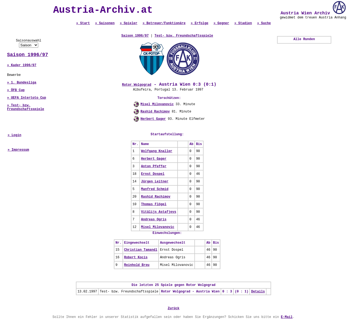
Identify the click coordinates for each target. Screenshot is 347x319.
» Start (83, 23)
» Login (14, 135)
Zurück (173, 308)
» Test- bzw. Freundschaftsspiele (25, 107)
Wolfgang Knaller (156, 151)
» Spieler (128, 23)
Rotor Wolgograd (136, 85)
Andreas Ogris (153, 219)
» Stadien (243, 23)
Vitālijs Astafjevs (158, 212)
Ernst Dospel (152, 174)
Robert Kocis (135, 257)
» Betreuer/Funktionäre (164, 23)
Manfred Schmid (154, 189)
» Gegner (221, 23)
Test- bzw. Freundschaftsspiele (184, 36)
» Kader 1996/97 (21, 65)
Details (258, 292)
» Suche (264, 23)
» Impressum (18, 150)
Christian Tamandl (140, 250)
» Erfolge (199, 23)
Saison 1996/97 (27, 54)
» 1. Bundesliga (21, 83)
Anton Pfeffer (153, 166)
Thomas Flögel (153, 204)
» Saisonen (105, 23)
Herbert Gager (153, 119)
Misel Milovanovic (157, 104)
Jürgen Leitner (154, 181)
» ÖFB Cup (16, 90)
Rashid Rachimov (155, 112)
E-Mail (287, 317)
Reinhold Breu (137, 265)
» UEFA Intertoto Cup (26, 98)
